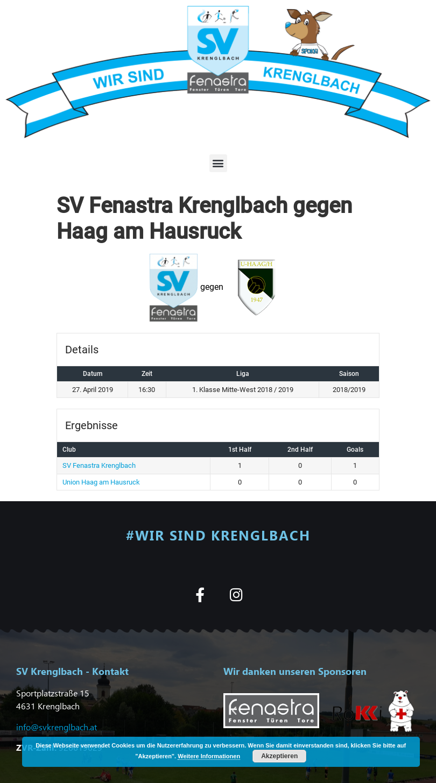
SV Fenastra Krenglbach (99, 465)
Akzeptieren (279, 756)
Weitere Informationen (209, 756)
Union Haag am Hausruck (101, 482)
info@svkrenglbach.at (56, 726)
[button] (218, 163)
